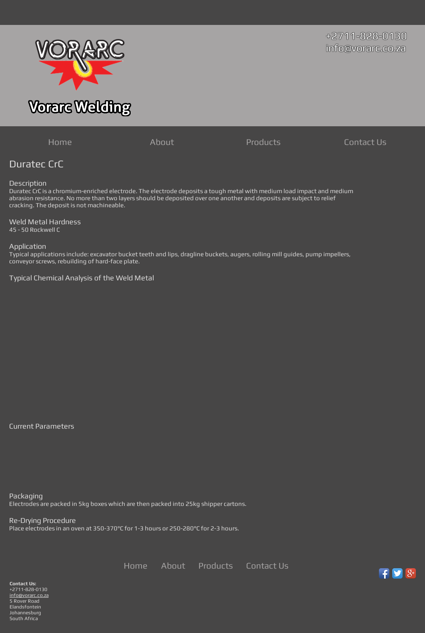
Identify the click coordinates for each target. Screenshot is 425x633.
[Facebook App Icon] (384, 573)
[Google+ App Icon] (410, 573)
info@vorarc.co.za (366, 48)
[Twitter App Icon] (397, 573)
